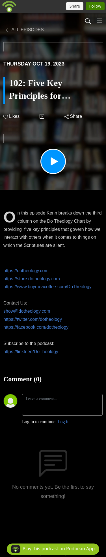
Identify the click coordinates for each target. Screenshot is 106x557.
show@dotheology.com (26, 311)
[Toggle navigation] (99, 20)
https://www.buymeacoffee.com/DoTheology (47, 286)
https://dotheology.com (26, 270)
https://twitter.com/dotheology (32, 319)
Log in (64, 421)
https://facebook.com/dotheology (35, 327)
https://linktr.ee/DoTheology (30, 351)
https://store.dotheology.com (31, 278)
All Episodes (24, 29)
